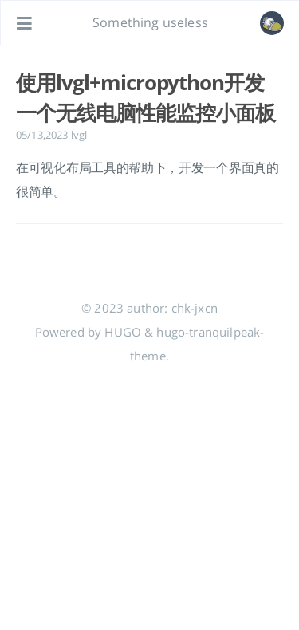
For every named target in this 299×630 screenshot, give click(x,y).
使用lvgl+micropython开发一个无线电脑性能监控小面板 (145, 97)
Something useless (150, 22)
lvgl (79, 135)
